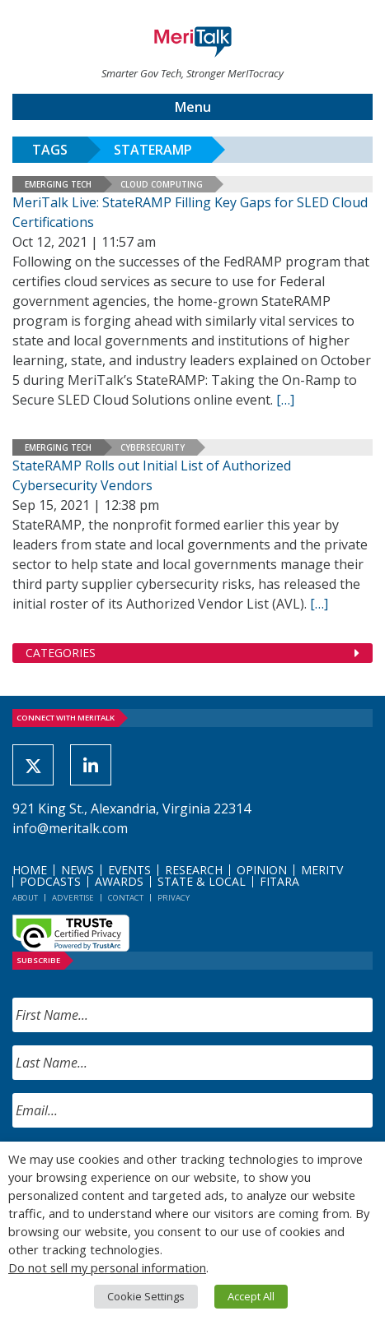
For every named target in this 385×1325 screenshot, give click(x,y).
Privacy (173, 897)
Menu (193, 107)
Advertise (73, 897)
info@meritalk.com (70, 828)
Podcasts (50, 881)
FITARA (279, 881)
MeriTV (322, 870)
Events (129, 870)
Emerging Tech (58, 184)
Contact (125, 897)
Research (194, 870)
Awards (119, 881)
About (25, 897)
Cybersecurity (152, 447)
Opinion (262, 870)
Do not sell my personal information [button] (107, 1267)
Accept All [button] (251, 1296)
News (77, 870)
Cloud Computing (161, 184)
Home (29, 870)
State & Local (201, 881)
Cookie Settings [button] (146, 1296)
